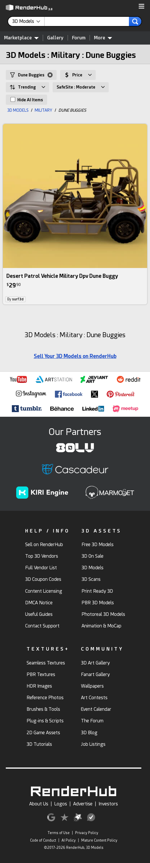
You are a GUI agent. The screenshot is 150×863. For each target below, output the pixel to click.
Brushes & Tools (43, 709)
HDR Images (39, 686)
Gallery (55, 38)
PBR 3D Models (98, 602)
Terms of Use (58, 833)
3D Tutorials (39, 744)
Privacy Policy (86, 833)
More (103, 38)
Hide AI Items (26, 99)
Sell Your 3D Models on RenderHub (75, 356)
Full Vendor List (41, 567)
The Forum (92, 721)
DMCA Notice (39, 602)
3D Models (92, 567)
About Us (38, 804)
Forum (79, 38)
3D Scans (91, 579)
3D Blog (89, 732)
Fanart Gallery (95, 674)
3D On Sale (92, 556)
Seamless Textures (46, 663)
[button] (141, 6)
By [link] (15, 299)
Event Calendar (96, 709)
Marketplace (21, 38)
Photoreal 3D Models (103, 614)
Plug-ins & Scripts (45, 721)
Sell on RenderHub (44, 544)
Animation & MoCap (101, 626)
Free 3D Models (98, 544)
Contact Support (42, 626)
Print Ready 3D (97, 591)
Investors (108, 804)
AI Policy (69, 840)
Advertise (82, 804)
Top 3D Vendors (41, 556)
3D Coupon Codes (43, 579)
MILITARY (43, 110)
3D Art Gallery (95, 663)
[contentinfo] (28, 21)
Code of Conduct (43, 840)
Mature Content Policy (99, 840)
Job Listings (93, 744)
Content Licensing (43, 591)
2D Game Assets (43, 732)
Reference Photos (45, 697)
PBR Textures (41, 674)
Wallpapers (92, 686)
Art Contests (94, 697)
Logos (60, 804)
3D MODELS (18, 110)
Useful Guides (39, 614)
